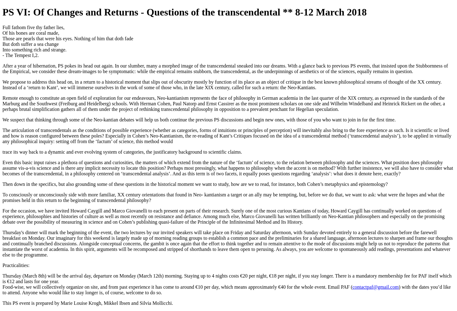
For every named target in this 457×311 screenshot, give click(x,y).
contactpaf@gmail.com (375, 287)
